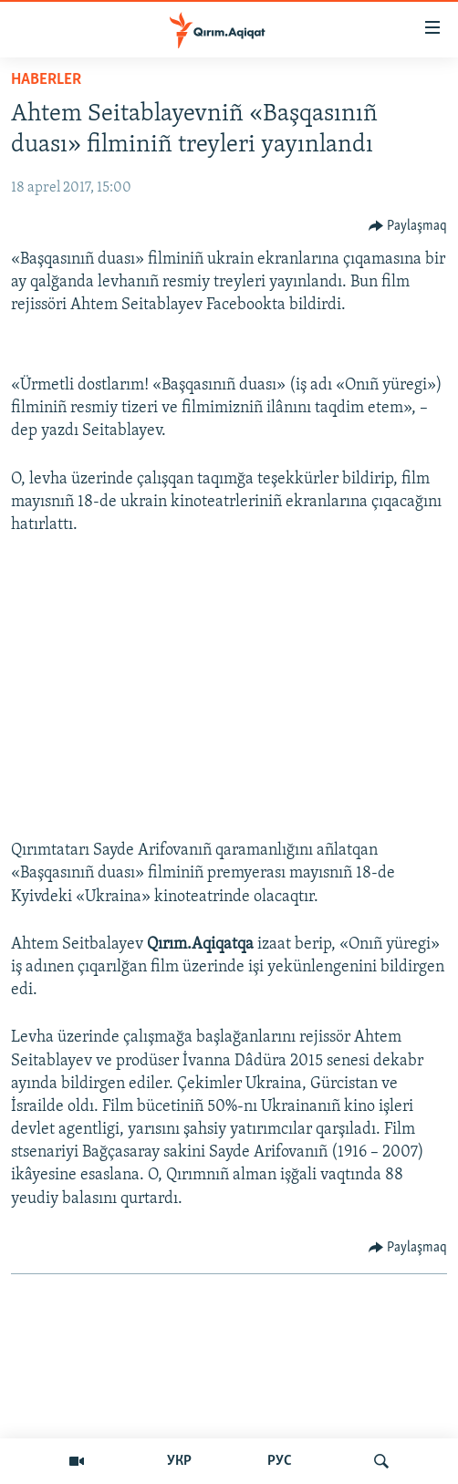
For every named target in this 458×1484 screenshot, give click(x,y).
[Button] (408, 226)
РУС (279, 1461)
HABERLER (46, 79)
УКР (179, 1461)
